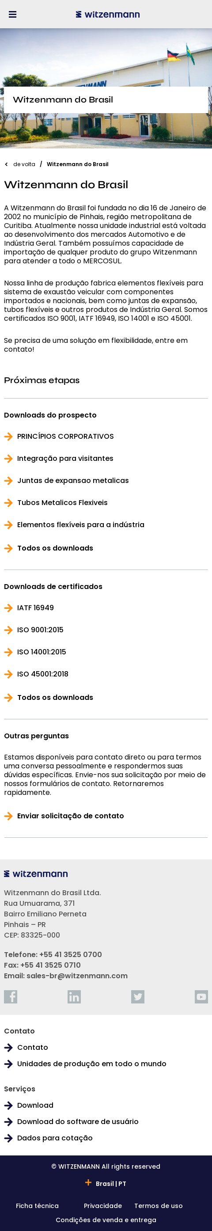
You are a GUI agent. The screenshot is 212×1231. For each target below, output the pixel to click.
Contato (32, 1047)
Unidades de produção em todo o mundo (92, 1064)
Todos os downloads (55, 548)
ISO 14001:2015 (41, 652)
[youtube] (201, 996)
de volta (24, 164)
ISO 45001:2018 (42, 674)
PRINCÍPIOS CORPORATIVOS (65, 436)
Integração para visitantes (65, 458)
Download (35, 1105)
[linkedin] (74, 996)
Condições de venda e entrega (106, 1220)
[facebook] (10, 996)
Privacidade (103, 1206)
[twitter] (137, 996)
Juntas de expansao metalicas (73, 480)
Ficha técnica (37, 1206)
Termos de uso (158, 1206)
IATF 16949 (35, 608)
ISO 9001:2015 (40, 630)
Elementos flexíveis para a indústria (80, 524)
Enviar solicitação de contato (70, 816)
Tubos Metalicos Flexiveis (62, 502)
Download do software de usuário (78, 1121)
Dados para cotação (55, 1138)
